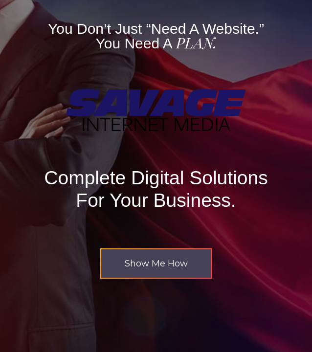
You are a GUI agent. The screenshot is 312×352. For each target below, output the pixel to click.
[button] (156, 263)
